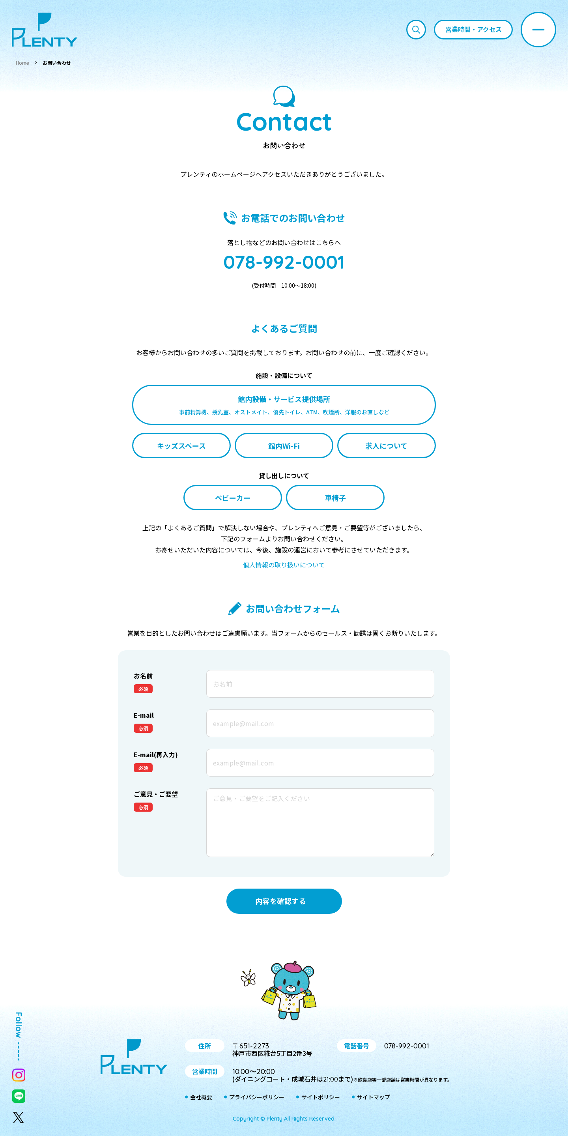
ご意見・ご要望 (156, 794)
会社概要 (201, 1097)
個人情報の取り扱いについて (284, 564)
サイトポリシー (320, 1097)
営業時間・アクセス (473, 29)
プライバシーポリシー (256, 1097)
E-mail (144, 715)
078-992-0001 (284, 261)
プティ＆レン (284, 992)
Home (22, 62)
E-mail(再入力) (156, 754)
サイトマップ (373, 1097)
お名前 (143, 675)
